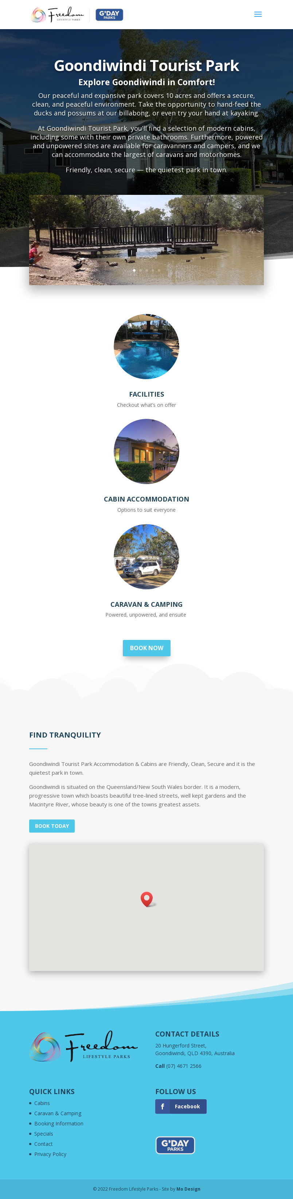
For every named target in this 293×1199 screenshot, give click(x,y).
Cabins (42, 1103)
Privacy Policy (50, 1154)
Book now (146, 648)
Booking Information (58, 1123)
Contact (43, 1143)
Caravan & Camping (146, 604)
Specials (43, 1133)
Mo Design (188, 1189)
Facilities (146, 394)
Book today (52, 825)
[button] (149, 899)
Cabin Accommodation (146, 499)
